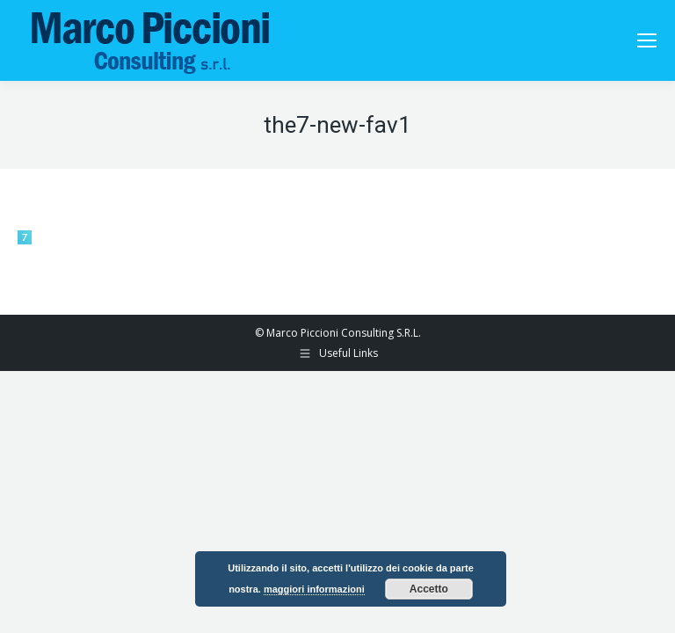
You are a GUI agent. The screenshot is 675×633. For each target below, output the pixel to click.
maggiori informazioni (314, 589)
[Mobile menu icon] (646, 40)
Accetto (429, 589)
